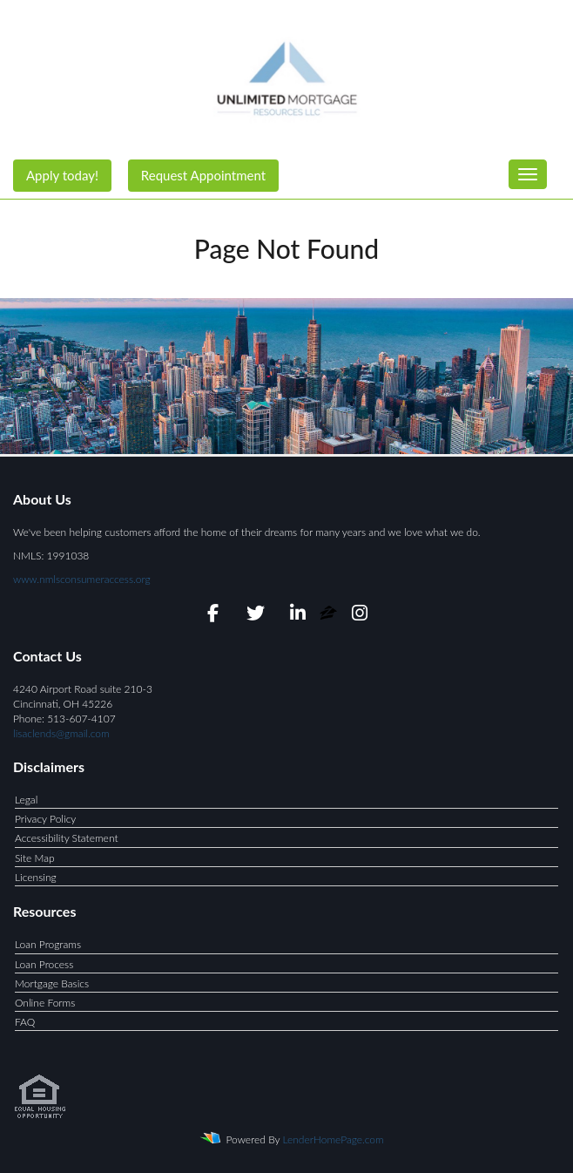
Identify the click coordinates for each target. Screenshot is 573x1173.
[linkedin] (297, 615)
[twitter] (255, 615)
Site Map (35, 857)
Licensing (36, 877)
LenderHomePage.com (333, 1139)
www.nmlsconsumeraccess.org (82, 579)
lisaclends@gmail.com (61, 733)
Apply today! (62, 175)
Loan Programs (48, 944)
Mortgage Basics (52, 983)
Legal (26, 799)
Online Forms (45, 1002)
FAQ (25, 1021)
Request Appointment (203, 175)
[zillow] (330, 615)
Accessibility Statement (66, 837)
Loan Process (44, 964)
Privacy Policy (45, 818)
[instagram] (360, 615)
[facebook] (213, 615)
